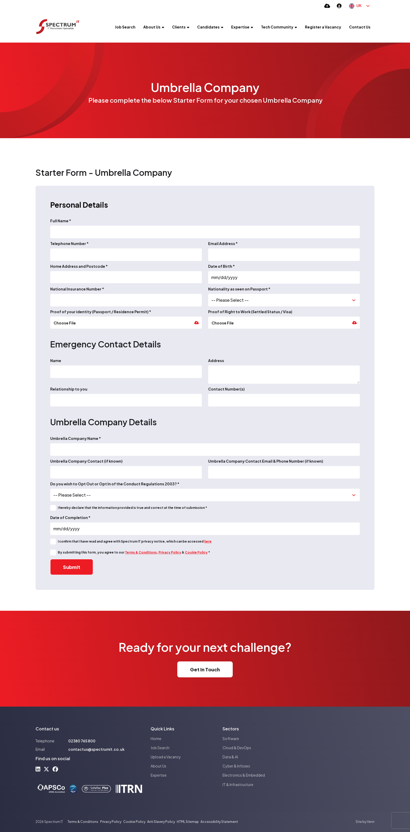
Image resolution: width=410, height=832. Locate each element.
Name (55, 360)
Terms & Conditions (141, 552)
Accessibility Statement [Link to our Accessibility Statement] (219, 822)
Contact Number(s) (226, 389)
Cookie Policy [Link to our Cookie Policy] (134, 822)
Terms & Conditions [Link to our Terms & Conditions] (82, 822)
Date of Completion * (70, 517)
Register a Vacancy (323, 27)
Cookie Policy (196, 552)
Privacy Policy (169, 552)
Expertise (240, 27)
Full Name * (60, 220)
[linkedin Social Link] (38, 768)
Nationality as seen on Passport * (239, 289)
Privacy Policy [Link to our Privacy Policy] (110, 822)
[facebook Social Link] (55, 768)
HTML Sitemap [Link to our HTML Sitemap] (188, 822)
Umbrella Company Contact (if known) (86, 461)
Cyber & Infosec (236, 766)
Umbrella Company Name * (75, 438)
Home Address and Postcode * (79, 266)
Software (231, 738)
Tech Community (277, 27)
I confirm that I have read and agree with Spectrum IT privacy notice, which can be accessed (135, 541)
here (208, 541)
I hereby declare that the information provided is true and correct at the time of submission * (132, 508)
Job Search (125, 27)
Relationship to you (68, 389)
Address (216, 360)
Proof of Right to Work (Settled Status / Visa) (250, 311)
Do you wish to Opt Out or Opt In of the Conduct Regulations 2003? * (114, 483)
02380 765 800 (81, 740)
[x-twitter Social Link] (46, 768)
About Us (152, 27)
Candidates (208, 27)
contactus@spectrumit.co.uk (96, 749)
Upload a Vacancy (166, 756)
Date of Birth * (221, 266)
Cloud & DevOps (237, 747)
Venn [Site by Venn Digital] (370, 822)
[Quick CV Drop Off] (327, 6)
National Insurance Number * (77, 289)
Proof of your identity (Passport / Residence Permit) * (100, 311)
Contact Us (360, 27)
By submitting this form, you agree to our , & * (134, 552)
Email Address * (223, 243)
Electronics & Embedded (244, 775)
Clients (179, 27)
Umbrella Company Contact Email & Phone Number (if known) (265, 461)
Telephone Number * (69, 243)
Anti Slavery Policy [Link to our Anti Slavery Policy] (161, 822)
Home (156, 738)
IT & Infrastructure (238, 784)
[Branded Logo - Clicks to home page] (58, 27)
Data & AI (230, 756)
